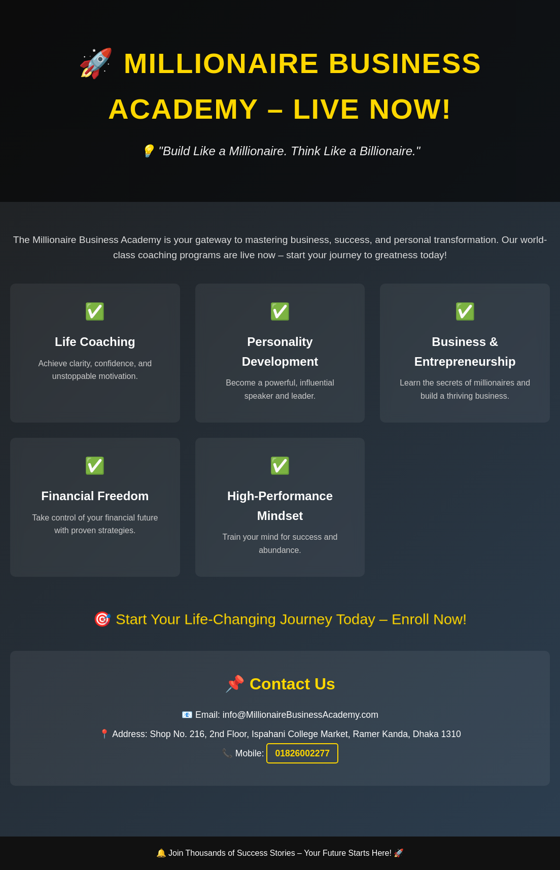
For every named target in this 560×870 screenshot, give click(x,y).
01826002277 (302, 753)
